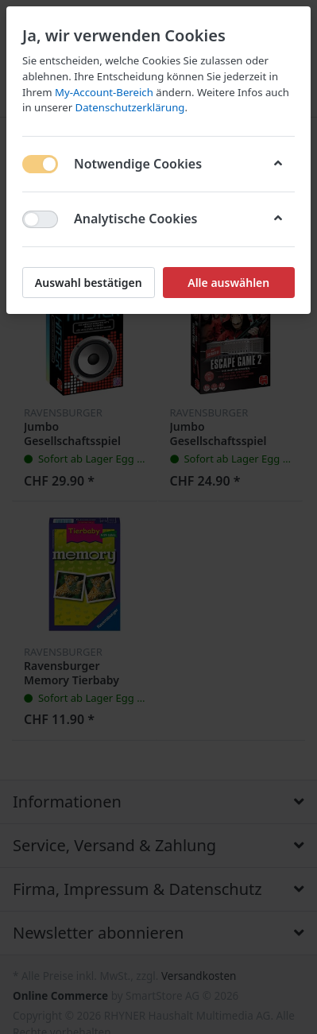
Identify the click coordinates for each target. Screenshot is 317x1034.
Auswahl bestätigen (88, 282)
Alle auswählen (228, 282)
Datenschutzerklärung (130, 107)
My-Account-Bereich (104, 92)
